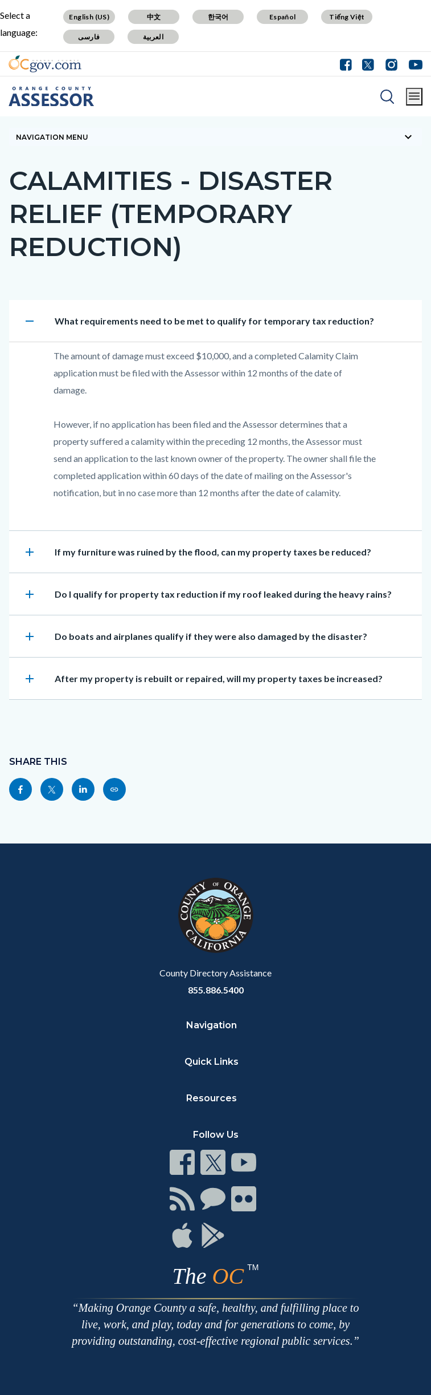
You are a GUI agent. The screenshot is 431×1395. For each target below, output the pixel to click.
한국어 (218, 17)
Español (282, 17)
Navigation (211, 1025)
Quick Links (211, 1061)
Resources (211, 1098)
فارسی (89, 37)
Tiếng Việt (346, 17)
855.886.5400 (216, 989)
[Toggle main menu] (414, 97)
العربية (153, 37)
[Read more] (45, 63)
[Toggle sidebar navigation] (215, 137)
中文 (154, 17)
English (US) (89, 17)
